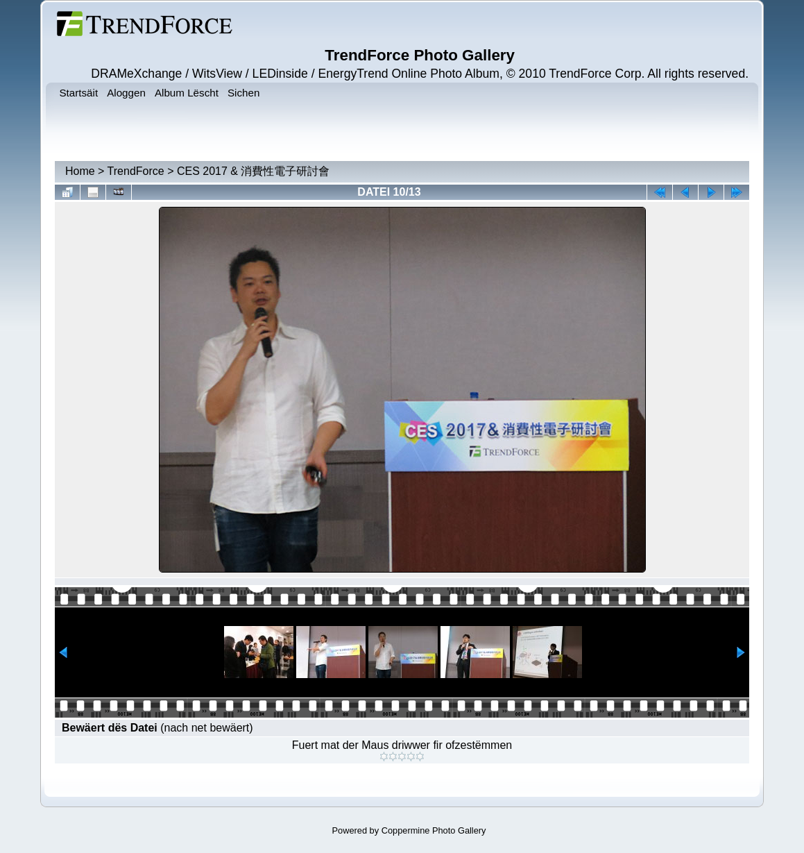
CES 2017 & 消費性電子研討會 (253, 171)
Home (80, 171)
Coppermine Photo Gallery (434, 830)
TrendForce (136, 171)
